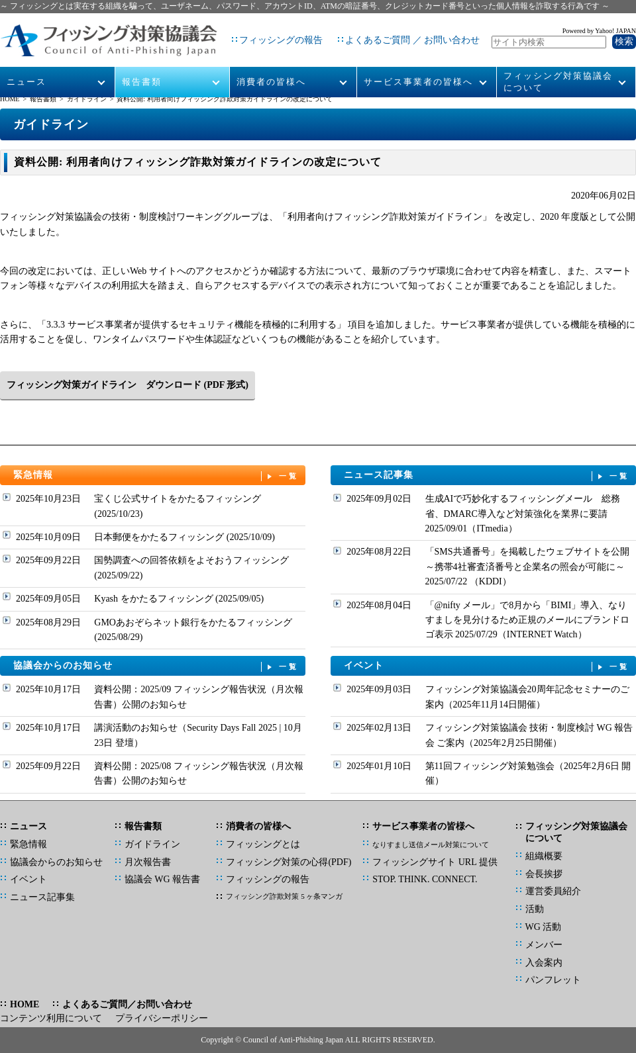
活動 (534, 909)
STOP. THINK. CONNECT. (424, 879)
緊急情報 (156, 475)
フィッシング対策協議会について (558, 67)
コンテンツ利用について (51, 1018)
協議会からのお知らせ (156, 666)
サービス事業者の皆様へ (418, 67)
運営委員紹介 (553, 891)
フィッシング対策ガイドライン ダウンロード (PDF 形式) (127, 385)
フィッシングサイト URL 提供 (434, 862)
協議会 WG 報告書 (162, 879)
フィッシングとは (263, 844)
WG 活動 (543, 927)
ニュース (27, 67)
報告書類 (142, 67)
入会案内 (543, 963)
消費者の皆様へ (271, 67)
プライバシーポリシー (161, 1018)
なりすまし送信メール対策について (430, 844)
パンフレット (553, 980)
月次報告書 (148, 862)
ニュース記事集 (487, 475)
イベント (487, 666)
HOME (9, 99)
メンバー (543, 945)
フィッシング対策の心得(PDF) (288, 862)
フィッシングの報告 (269, 33)
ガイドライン (87, 99)
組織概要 (543, 856)
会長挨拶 (543, 874)
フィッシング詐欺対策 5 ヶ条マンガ (284, 896)
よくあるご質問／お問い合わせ (127, 1004)
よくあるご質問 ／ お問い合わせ (401, 33)
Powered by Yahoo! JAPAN (599, 23)
